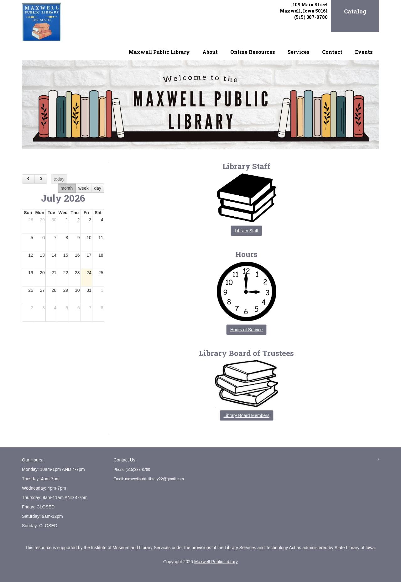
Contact (332, 52)
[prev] (28, 178)
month (66, 188)
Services (299, 52)
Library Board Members (246, 415)
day (98, 188)
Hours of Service (246, 329)
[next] (40, 178)
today (59, 179)
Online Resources (252, 52)
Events (364, 52)
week (83, 188)
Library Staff (246, 230)
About (210, 52)
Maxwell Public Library (159, 52)
